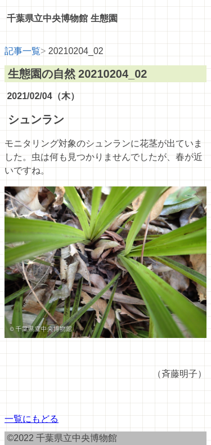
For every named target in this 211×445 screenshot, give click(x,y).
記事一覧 (23, 51)
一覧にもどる (32, 419)
